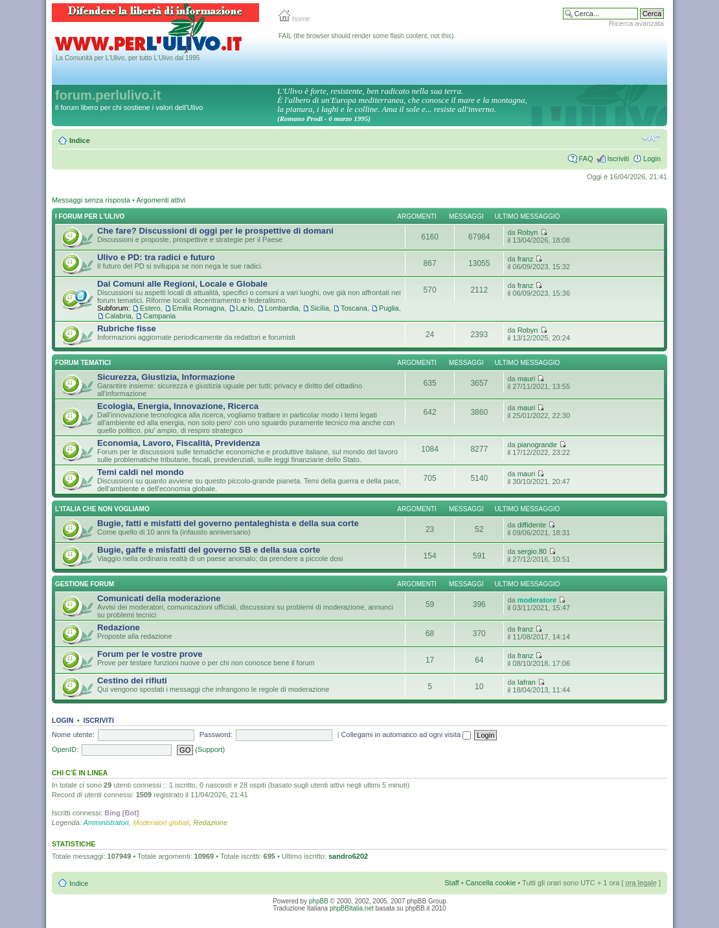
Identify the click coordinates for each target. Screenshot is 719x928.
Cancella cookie (491, 883)
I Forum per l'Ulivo (89, 216)
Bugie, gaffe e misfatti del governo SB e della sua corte (208, 550)
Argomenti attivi (160, 200)
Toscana (354, 308)
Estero (150, 308)
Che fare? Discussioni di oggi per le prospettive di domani (215, 231)
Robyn (528, 232)
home (294, 19)
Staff (451, 883)
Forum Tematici (83, 362)
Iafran (527, 682)
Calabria (118, 316)
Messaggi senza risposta (91, 200)
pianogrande (537, 444)
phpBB (318, 901)
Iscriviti (618, 158)
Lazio (244, 308)
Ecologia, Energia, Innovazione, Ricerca (177, 406)
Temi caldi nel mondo (140, 472)
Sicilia (319, 308)
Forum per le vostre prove (150, 654)
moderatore (537, 600)
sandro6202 (348, 856)
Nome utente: (73, 734)
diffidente (532, 525)
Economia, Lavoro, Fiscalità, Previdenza (178, 443)
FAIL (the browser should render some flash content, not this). (367, 35)
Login (652, 158)
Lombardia (282, 308)
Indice (79, 140)
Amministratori (106, 822)
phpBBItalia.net (352, 908)
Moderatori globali (161, 822)
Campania (159, 316)
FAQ (585, 158)
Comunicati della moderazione (159, 598)
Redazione (118, 627)
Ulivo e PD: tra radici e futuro (156, 257)
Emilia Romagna (198, 308)
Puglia (389, 308)
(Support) (210, 749)
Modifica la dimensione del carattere (651, 138)
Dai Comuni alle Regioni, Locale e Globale (182, 284)
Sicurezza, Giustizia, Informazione (166, 377)
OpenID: (65, 749)
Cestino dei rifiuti (132, 680)
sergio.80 (532, 551)
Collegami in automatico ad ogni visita (406, 734)
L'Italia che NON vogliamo (102, 509)
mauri (527, 378)
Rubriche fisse (126, 328)
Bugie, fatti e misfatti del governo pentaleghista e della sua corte (228, 523)
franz (525, 259)
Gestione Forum (84, 584)
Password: (216, 734)
